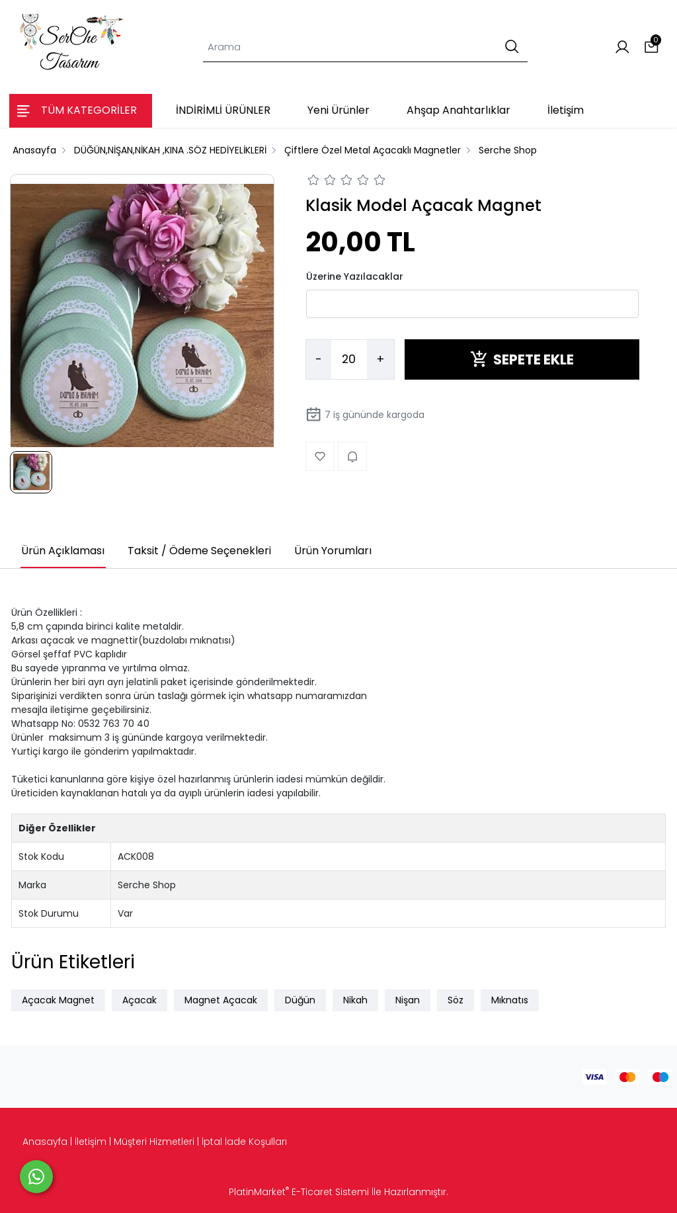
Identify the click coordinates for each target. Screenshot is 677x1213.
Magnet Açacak (220, 1000)
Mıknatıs (509, 1000)
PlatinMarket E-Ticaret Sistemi (299, 1191)
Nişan (407, 1000)
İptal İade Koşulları (244, 1141)
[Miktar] (349, 360)
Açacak (139, 1000)
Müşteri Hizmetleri (154, 1141)
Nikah (355, 1000)
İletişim (90, 1141)
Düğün (300, 1000)
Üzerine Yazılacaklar (354, 276)
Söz (455, 1000)
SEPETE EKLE (522, 359)
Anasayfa (44, 1141)
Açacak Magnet (58, 1000)
